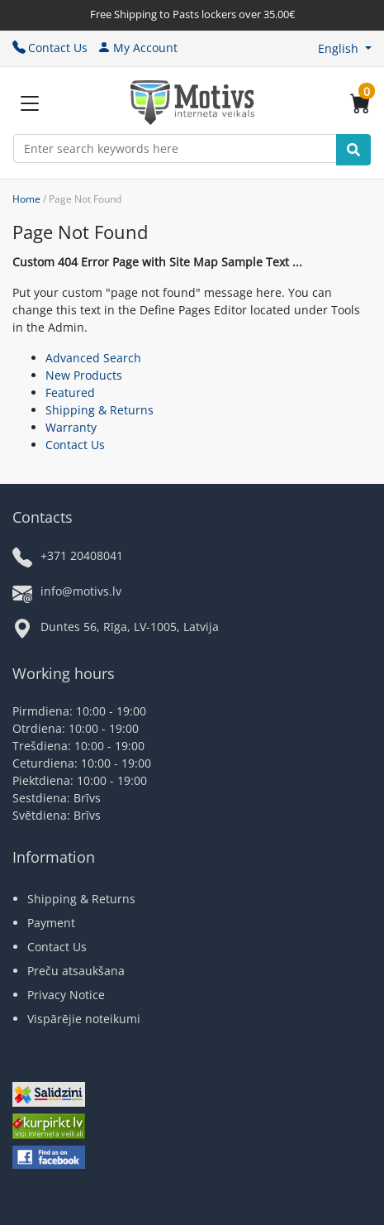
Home (26, 199)
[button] (345, 48)
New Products (83, 375)
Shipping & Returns (99, 410)
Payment (51, 923)
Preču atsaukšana (76, 971)
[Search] (353, 149)
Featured (70, 392)
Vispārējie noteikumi (83, 1018)
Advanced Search (93, 358)
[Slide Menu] (29, 103)
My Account (137, 47)
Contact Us (50, 47)
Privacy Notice (66, 994)
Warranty (71, 427)
